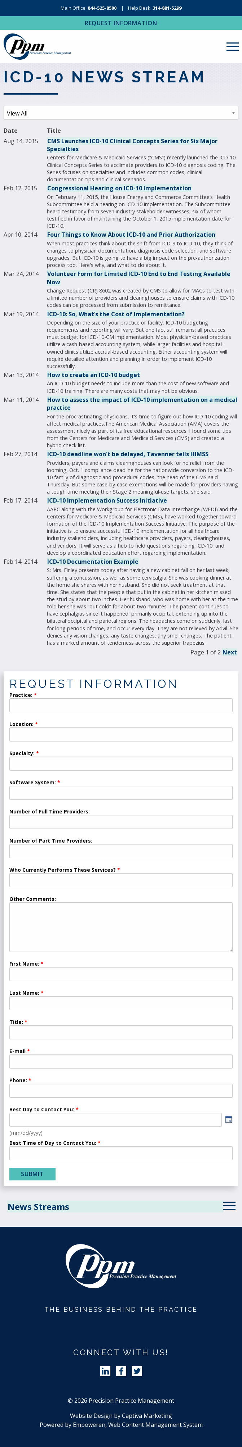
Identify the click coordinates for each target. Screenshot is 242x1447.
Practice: (20, 695)
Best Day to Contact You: (42, 1110)
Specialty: (22, 754)
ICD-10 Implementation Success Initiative (107, 500)
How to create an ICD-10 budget (93, 375)
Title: (16, 1022)
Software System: (32, 783)
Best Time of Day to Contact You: (52, 1143)
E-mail (17, 1051)
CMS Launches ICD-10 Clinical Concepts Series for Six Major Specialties (132, 145)
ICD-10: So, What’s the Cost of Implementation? (116, 314)
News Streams (38, 1206)
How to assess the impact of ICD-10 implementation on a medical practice (142, 404)
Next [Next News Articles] (230, 652)
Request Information (121, 23)
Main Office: (88, 8)
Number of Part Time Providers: (50, 841)
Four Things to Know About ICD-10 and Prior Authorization (131, 235)
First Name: (24, 964)
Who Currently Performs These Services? (62, 870)
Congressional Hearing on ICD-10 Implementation (119, 188)
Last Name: (25, 993)
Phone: (18, 1081)
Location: (21, 724)
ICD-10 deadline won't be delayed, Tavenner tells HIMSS (127, 454)
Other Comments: (32, 899)
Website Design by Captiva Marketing (121, 1416)
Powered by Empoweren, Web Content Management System (121, 1425)
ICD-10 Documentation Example (92, 562)
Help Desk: (154, 8)
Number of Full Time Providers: (49, 812)
